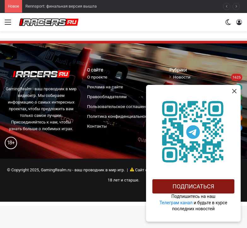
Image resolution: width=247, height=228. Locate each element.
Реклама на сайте (105, 86)
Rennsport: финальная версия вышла (61, 6)
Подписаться (193, 186)
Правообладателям (106, 96)
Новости (182, 76)
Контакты (97, 126)
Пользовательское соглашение (118, 106)
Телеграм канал (176, 202)
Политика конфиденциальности (119, 116)
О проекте (97, 76)
